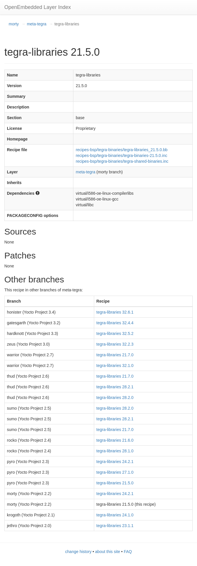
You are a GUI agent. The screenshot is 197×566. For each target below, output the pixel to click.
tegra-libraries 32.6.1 (114, 312)
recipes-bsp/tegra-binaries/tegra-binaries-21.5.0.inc (121, 155)
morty (14, 24)
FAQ (128, 551)
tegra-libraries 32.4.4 (114, 323)
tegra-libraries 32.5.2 (114, 333)
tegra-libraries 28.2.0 (114, 397)
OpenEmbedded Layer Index (37, 7)
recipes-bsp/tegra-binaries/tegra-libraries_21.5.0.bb (122, 149)
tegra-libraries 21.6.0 (114, 440)
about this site (107, 551)
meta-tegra (37, 24)
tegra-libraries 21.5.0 (114, 483)
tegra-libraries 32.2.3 (114, 344)
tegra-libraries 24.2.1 (114, 461)
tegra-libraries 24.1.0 (114, 515)
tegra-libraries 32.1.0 (114, 365)
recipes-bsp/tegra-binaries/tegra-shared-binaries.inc (122, 161)
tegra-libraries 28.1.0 (114, 451)
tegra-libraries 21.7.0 (114, 355)
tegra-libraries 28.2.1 (114, 387)
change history (78, 551)
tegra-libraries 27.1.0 (114, 472)
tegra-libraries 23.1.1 (114, 525)
